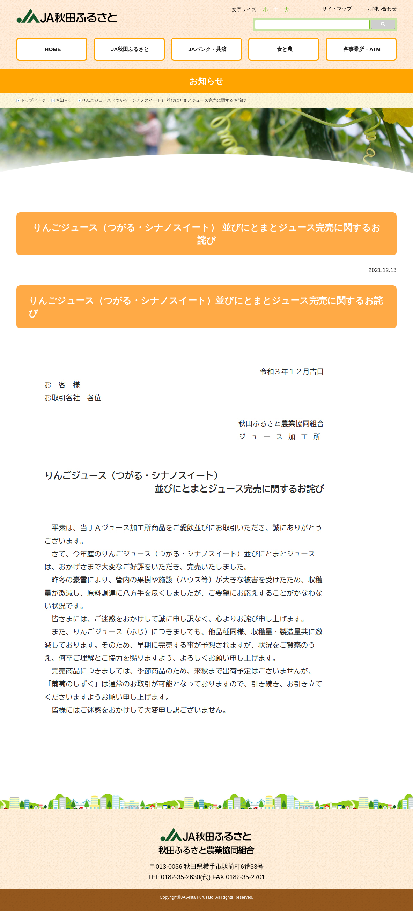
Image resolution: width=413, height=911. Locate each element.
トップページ (33, 100)
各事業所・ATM (362, 49)
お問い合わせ (382, 9)
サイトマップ (337, 9)
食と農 (285, 49)
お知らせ (64, 100)
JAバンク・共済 (207, 49)
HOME (53, 49)
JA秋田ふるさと (130, 49)
